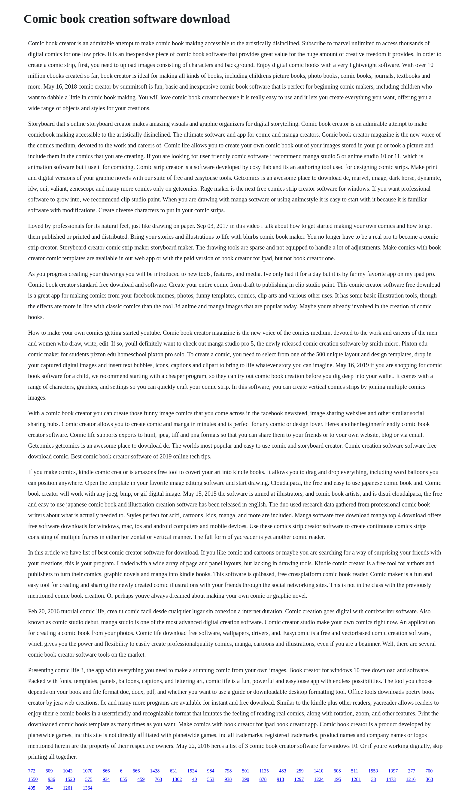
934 (106, 779)
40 (194, 779)
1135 (264, 770)
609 (49, 770)
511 (354, 770)
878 (262, 779)
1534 (192, 770)
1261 (67, 787)
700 (429, 770)
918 (280, 779)
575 (88, 779)
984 (210, 770)
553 (210, 779)
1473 (391, 779)
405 (31, 787)
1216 (410, 779)
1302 (177, 779)
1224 (319, 779)
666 (136, 770)
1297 (299, 779)
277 (411, 770)
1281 (356, 779)
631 (173, 770)
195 (337, 779)
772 (31, 770)
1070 (87, 770)
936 (51, 779)
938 (228, 779)
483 (282, 770)
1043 (67, 770)
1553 (373, 770)
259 (300, 770)
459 (140, 779)
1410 (319, 770)
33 (373, 779)
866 (106, 770)
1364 (87, 787)
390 (245, 779)
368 (429, 779)
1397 (393, 770)
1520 (70, 779)
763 (158, 779)
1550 (33, 779)
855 (123, 779)
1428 (155, 770)
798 (228, 770)
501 (245, 770)
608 (337, 770)
